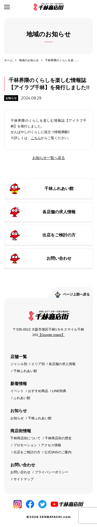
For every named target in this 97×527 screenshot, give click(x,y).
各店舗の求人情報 (62, 364)
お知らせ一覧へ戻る (48, 158)
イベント (17, 391)
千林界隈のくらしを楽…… (62, 60)
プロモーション (25, 445)
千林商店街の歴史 (58, 438)
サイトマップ (23, 479)
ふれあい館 (21, 398)
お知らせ (11, 98)
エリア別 (38, 364)
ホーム (8, 60)
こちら (36, 138)
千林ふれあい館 (25, 371)
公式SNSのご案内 (57, 452)
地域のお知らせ (29, 60)
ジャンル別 (18, 364)
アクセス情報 (51, 445)
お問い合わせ (20, 472)
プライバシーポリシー (51, 472)
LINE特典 (59, 391)
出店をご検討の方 (26, 452)
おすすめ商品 (38, 391)
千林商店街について (25, 438)
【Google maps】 (51, 335)
